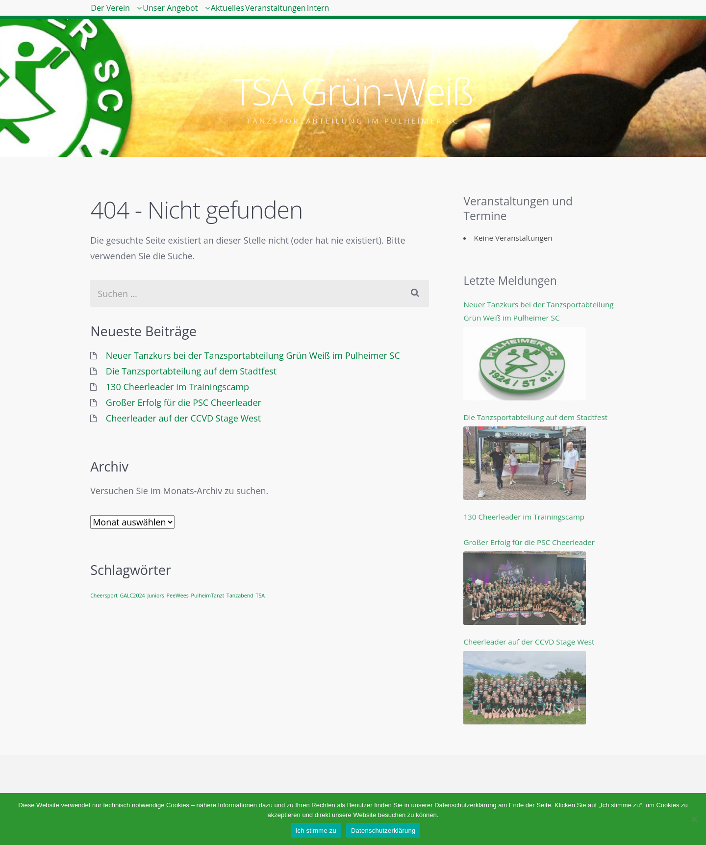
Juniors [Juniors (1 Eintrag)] (155, 595)
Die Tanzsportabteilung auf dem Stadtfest (191, 371)
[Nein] (694, 819)
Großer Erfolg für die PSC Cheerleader (183, 402)
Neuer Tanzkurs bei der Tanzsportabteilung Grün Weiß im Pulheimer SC (253, 355)
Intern (428, 15)
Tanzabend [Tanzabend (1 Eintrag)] (240, 595)
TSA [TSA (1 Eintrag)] (260, 595)
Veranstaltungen (363, 15)
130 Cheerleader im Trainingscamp (177, 387)
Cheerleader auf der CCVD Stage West (183, 418)
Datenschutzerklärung (383, 830)
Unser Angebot (207, 15)
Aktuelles (290, 15)
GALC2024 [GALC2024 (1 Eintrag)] (132, 595)
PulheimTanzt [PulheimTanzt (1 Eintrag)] (208, 595)
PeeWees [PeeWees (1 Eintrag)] (178, 595)
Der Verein (122, 15)
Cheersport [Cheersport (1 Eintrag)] (104, 595)
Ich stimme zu (316, 830)
